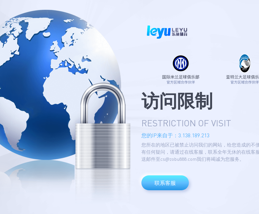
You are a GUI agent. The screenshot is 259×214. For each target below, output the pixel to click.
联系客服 (165, 183)
